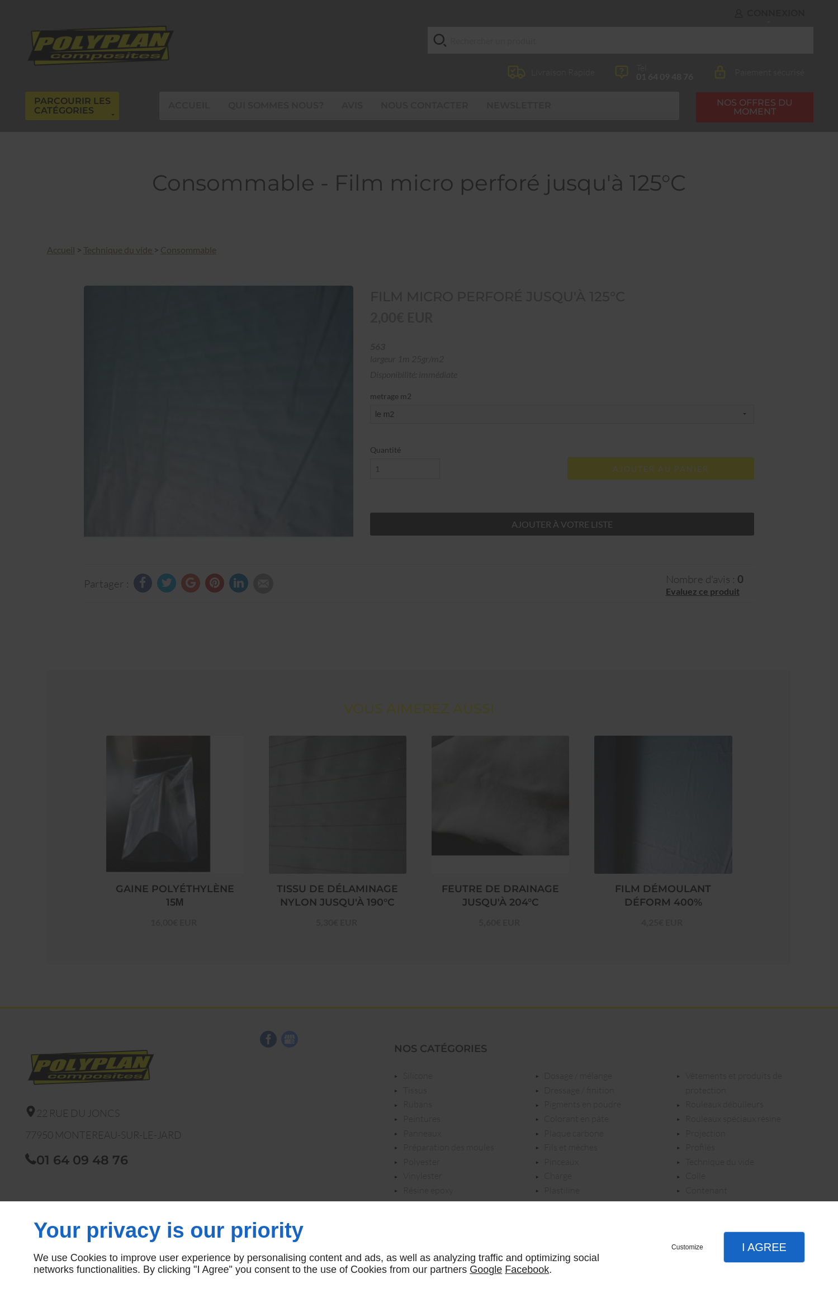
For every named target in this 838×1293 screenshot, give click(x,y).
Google (486, 1269)
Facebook (527, 1269)
